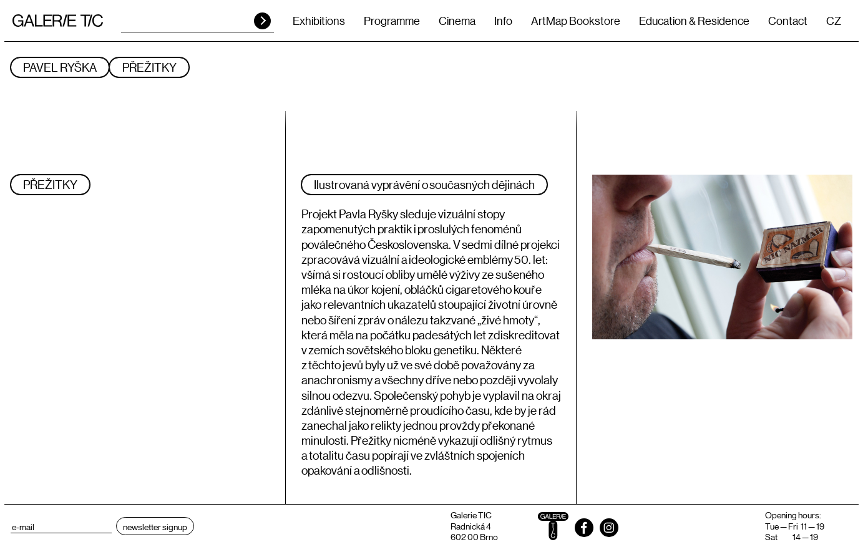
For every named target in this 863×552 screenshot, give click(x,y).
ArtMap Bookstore (575, 20)
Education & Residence (694, 20)
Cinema (457, 20)
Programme (392, 20)
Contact (787, 20)
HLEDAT (262, 20)
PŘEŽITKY (149, 67)
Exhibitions (319, 20)
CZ (833, 20)
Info (503, 20)
